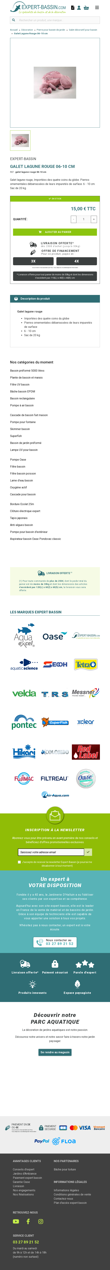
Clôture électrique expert (25, 511)
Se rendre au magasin (55, 1052)
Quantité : (20, 219)
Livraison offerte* (60, 244)
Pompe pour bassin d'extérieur (29, 532)
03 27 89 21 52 (26, 1242)
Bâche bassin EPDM (22, 391)
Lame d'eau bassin (21, 480)
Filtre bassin (17, 466)
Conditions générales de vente (72, 1194)
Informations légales (66, 1190)
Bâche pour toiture (65, 1169)
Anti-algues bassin (21, 525)
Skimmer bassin (20, 429)
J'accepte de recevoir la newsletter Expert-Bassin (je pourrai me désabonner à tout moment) (57, 864)
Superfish (16, 436)
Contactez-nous (63, 1198)
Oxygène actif (18, 487)
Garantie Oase (21, 1182)
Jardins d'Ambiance (25, 1173)
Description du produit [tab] (32, 299)
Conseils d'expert (23, 1169)
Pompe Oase (18, 459)
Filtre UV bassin (19, 384)
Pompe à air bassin (22, 405)
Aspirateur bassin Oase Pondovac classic (35, 539)
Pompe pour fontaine (23, 422)
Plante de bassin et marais (26, 377)
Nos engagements (24, 1190)
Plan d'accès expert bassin (70, 1202)
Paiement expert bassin (27, 1177)
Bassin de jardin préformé (25, 443)
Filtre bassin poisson (23, 473)
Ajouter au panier (55, 232)
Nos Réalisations (23, 1194)
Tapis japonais (19, 518)
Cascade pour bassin (23, 494)
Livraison (18, 1186)
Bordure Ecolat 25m (22, 504)
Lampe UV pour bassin (24, 450)
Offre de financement (60, 252)
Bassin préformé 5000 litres (27, 370)
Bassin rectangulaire (22, 398)
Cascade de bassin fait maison (29, 415)
